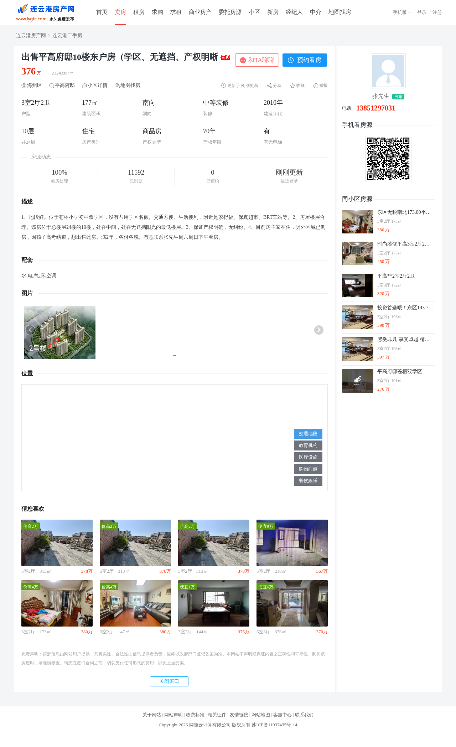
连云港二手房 (67, 35)
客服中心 (282, 714)
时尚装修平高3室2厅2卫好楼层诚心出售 (405, 244)
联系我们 (304, 714)
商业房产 (200, 12)
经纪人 (294, 12)
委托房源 (230, 12)
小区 (254, 12)
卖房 (120, 12)
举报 (323, 85)
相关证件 (217, 714)
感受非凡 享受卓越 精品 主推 (405, 339)
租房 (139, 12)
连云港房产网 (31, 35)
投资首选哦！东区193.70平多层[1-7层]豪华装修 (405, 307)
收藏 (300, 85)
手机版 (400, 12)
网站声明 (173, 714)
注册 (437, 12)
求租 (176, 12)
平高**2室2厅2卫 (396, 276)
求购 (157, 12)
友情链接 (239, 714)
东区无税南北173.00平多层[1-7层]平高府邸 (405, 212)
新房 (273, 12)
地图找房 (339, 12)
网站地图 (261, 714)
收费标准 (195, 714)
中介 (315, 12)
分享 (277, 85)
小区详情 (98, 85)
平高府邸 (65, 85)
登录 (421, 12)
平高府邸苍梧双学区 (399, 371)
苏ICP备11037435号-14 (274, 724)
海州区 (34, 85)
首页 (102, 12)
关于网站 (151, 714)
